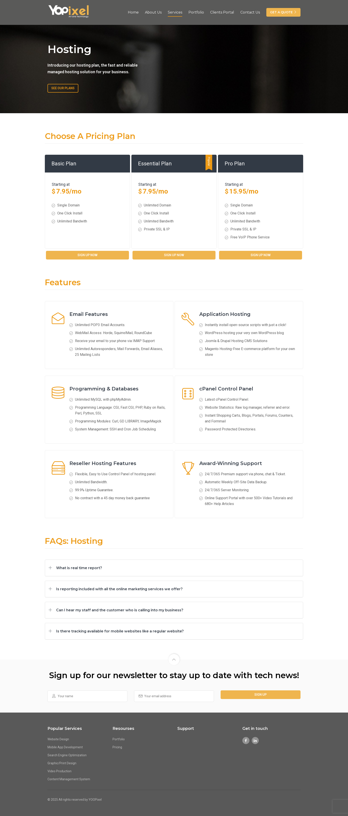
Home (133, 12)
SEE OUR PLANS (63, 88)
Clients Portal (222, 12)
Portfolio (196, 12)
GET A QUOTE (283, 12)
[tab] (174, 568)
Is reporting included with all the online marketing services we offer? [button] (119, 589)
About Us (153, 12)
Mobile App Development (65, 747)
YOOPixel (95, 799)
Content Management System (68, 779)
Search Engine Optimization (67, 755)
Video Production (59, 771)
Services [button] (175, 12)
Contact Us (250, 12)
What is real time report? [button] (79, 568)
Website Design (58, 739)
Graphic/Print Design (61, 763)
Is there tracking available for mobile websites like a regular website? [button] (120, 631)
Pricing (117, 747)
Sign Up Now (87, 255)
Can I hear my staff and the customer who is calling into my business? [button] (119, 610)
